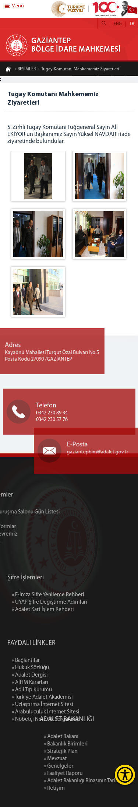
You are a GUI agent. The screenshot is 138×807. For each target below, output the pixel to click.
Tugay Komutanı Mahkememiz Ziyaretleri (78, 70)
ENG (118, 24)
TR (132, 24)
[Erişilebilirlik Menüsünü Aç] (125, 775)
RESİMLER (25, 70)
